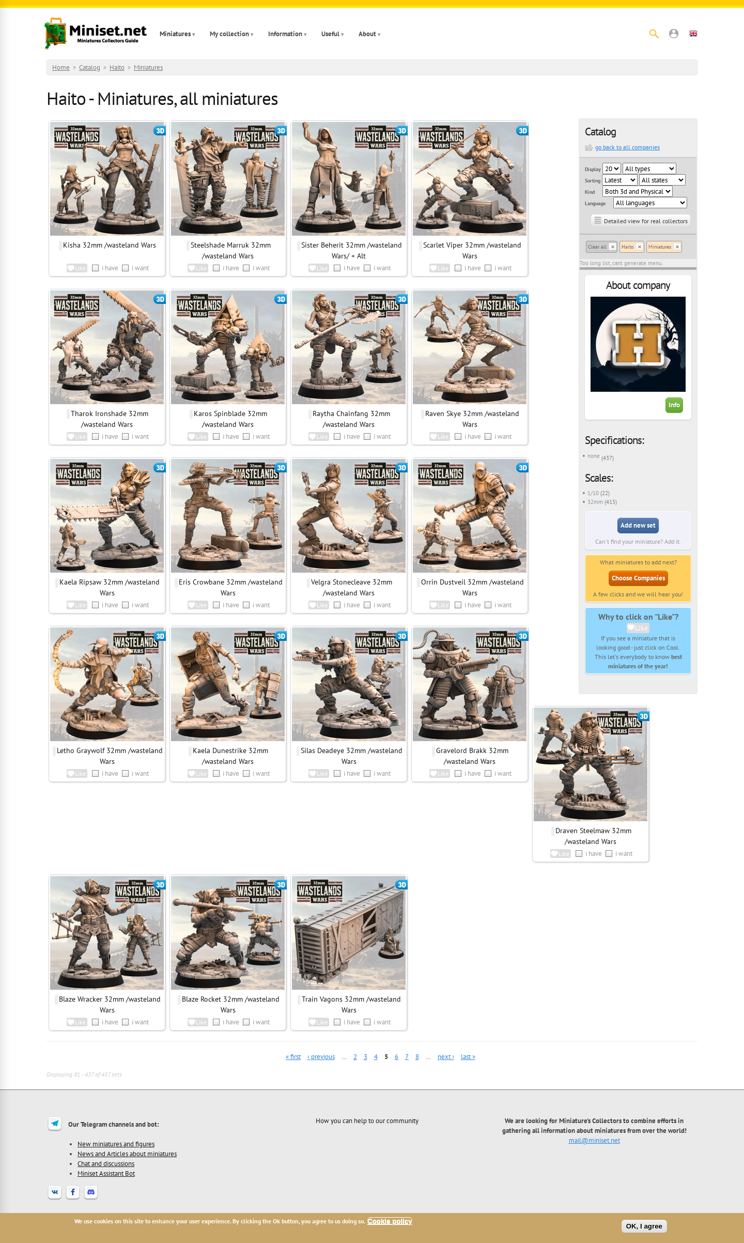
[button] (673, 33)
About (367, 33)
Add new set (638, 525)
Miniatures (175, 33)
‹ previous (321, 1056)
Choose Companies (638, 578)
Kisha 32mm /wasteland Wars (109, 245)
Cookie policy (389, 1221)
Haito (117, 67)
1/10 (593, 493)
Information (285, 33)
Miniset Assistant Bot (106, 1173)
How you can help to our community (367, 1120)
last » (468, 1056)
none (593, 455)
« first (293, 1056)
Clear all (597, 246)
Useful (330, 33)
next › (446, 1056)
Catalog (89, 67)
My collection (229, 33)
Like (641, 628)
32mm (595, 501)
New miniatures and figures (116, 1144)
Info (674, 405)
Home (61, 67)
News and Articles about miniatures (127, 1153)
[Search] (654, 33)
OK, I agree (644, 1226)
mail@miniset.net (594, 1140)
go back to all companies (627, 147)
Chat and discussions (106, 1163)
